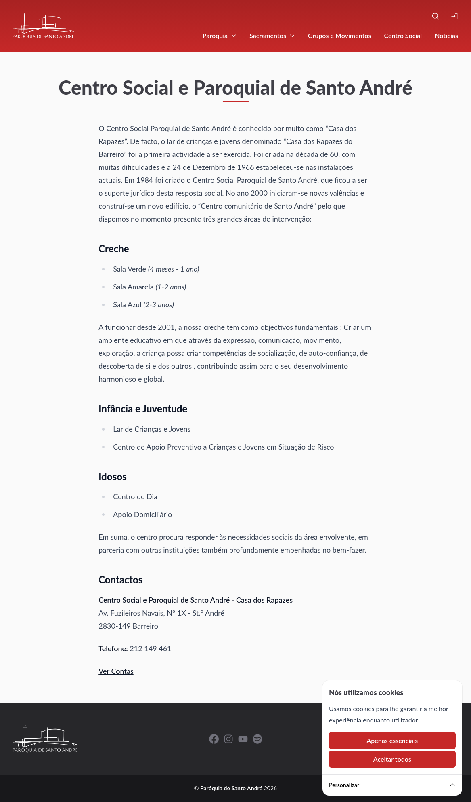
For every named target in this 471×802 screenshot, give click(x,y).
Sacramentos (272, 35)
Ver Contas (116, 671)
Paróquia (220, 35)
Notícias (446, 35)
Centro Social (403, 35)
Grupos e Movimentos (339, 35)
